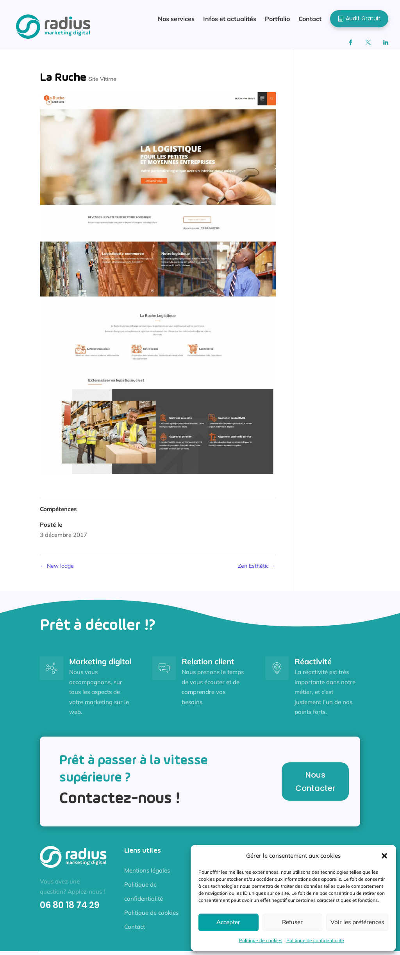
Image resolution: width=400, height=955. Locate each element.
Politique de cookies (260, 940)
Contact (134, 930)
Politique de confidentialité (315, 940)
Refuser (292, 922)
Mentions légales (147, 874)
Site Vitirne (102, 82)
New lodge (57, 569)
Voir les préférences (357, 922)
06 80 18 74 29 (69, 909)
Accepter (228, 922)
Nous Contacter (315, 785)
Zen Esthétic (257, 569)
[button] (384, 856)
